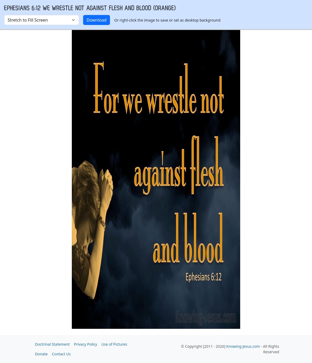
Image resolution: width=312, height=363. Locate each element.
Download (97, 20)
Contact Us (61, 353)
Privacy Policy (85, 344)
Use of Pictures (114, 344)
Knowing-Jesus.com (243, 346)
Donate (41, 353)
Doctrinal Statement (52, 344)
